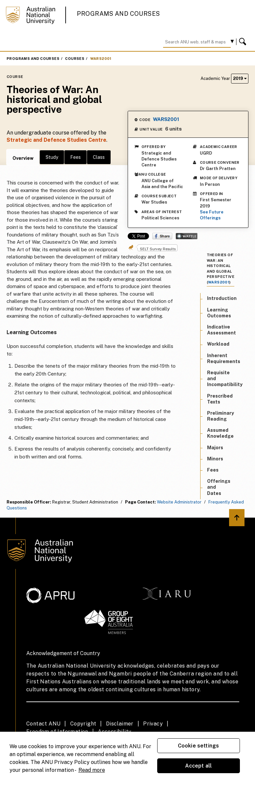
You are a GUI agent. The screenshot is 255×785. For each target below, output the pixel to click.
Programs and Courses (118, 13)
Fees (75, 157)
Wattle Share (187, 236)
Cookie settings (198, 746)
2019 (239, 78)
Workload (218, 344)
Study (52, 157)
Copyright (83, 724)
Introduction (222, 298)
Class (99, 157)
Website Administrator (179, 502)
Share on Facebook (162, 236)
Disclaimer (120, 724)
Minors (215, 458)
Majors (215, 447)
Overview (22, 158)
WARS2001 (101, 59)
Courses (74, 59)
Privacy (153, 724)
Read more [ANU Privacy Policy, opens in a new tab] (91, 770)
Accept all (198, 766)
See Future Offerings (211, 214)
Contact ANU (43, 724)
